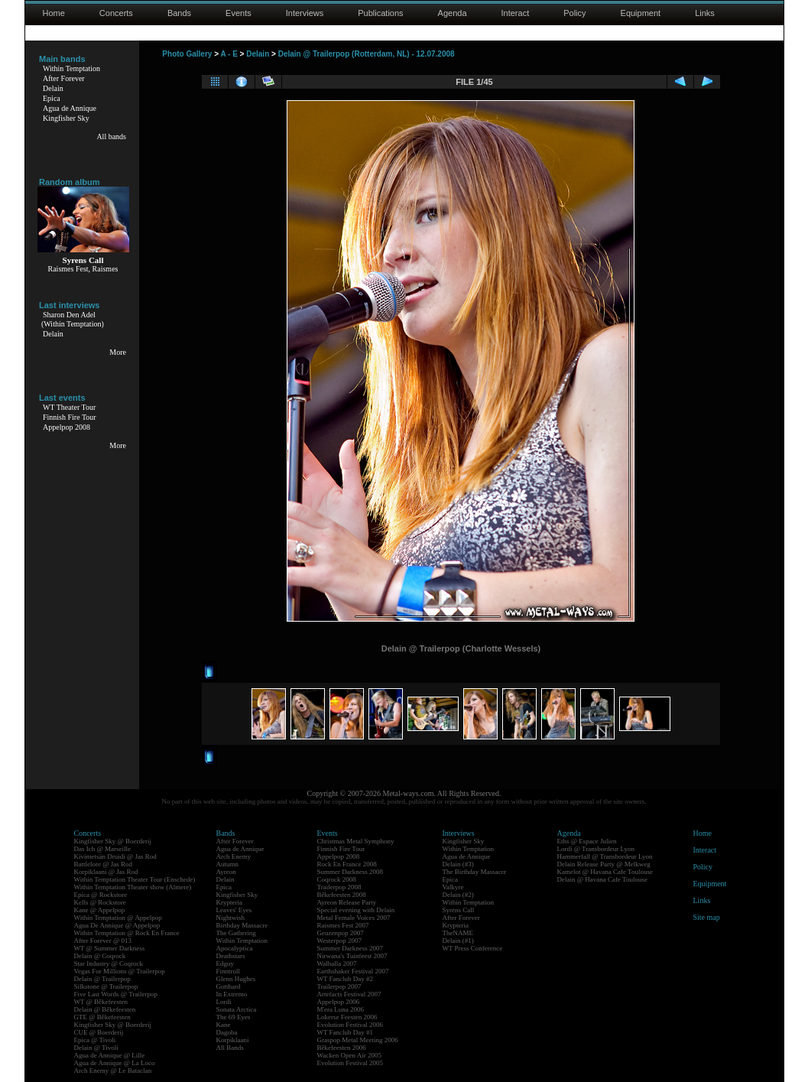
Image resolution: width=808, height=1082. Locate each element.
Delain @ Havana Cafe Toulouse (602, 879)
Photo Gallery (187, 54)
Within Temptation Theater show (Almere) (133, 887)
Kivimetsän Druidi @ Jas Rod (115, 856)
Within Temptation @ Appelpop (118, 917)
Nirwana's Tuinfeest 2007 (352, 956)
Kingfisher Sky (66, 118)
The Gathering (236, 933)
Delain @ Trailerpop (102, 979)
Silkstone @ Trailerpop (106, 986)
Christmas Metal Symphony (355, 841)
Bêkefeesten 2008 (341, 894)
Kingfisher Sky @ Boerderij (113, 841)
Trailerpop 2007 (339, 986)
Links (705, 13)
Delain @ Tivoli (96, 1047)
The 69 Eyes (233, 1017)
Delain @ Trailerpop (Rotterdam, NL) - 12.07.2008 (366, 54)
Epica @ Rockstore (101, 894)
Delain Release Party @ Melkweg (604, 864)
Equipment (641, 13)
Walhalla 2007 (337, 963)
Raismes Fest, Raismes (83, 269)
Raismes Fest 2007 (343, 925)
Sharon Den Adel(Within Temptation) (72, 319)
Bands (179, 13)
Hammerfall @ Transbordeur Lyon (605, 856)
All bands (111, 136)
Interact (515, 13)
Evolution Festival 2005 (350, 1063)
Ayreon (226, 872)
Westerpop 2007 (339, 940)
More (117, 352)
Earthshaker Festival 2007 (353, 971)
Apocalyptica (234, 948)
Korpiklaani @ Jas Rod (106, 872)
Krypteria (229, 902)
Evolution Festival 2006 (350, 1024)
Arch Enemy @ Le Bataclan (113, 1070)
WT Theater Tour (69, 407)
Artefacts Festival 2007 (349, 994)
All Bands (230, 1047)
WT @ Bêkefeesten (101, 1002)
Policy (574, 13)
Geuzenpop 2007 (340, 933)
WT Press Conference (473, 948)
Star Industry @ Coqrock (109, 963)
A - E (228, 54)
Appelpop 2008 (66, 427)
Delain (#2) (458, 894)
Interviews (305, 13)
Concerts (116, 13)
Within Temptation (71, 68)
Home (54, 13)
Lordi (224, 1002)
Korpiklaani (232, 1040)
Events (238, 13)
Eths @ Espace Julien (587, 841)
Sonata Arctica (236, 1009)
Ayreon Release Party (347, 902)
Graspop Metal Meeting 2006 (357, 1040)
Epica (51, 98)
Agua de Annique (69, 108)
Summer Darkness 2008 (350, 872)
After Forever (64, 78)
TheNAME (458, 933)
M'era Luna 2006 (341, 1009)
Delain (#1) (458, 940)
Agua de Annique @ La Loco (114, 1063)
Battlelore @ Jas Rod (103, 864)
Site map (706, 917)
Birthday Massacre (242, 925)
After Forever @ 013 (103, 940)
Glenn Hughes (236, 979)
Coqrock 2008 (336, 879)
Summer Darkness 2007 (350, 948)
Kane (223, 1024)
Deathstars (230, 956)
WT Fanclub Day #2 (345, 979)
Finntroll (228, 971)
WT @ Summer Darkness (109, 948)
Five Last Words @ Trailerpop (115, 994)
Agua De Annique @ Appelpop (117, 925)
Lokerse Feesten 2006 (347, 1017)
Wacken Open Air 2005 (349, 1055)
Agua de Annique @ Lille (109, 1055)
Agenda (452, 13)
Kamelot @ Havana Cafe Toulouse (605, 872)
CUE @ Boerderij (99, 1032)
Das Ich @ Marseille (102, 849)
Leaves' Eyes (234, 910)
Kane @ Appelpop (99, 910)
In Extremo (232, 994)
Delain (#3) (458, 864)
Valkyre (453, 887)
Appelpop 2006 (338, 1002)
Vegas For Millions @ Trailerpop (119, 971)
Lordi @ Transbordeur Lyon (596, 849)
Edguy (225, 963)
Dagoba (227, 1032)
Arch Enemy (233, 856)
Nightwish (230, 917)
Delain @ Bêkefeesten (105, 1009)
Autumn (227, 864)
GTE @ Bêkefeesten (102, 1017)
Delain (53, 88)
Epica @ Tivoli (95, 1040)
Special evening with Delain (356, 910)
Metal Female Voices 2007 (354, 917)
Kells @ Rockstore (100, 902)
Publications (380, 13)
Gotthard (228, 986)
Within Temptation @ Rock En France (127, 933)
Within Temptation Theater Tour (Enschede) (135, 879)
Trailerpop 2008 (339, 887)
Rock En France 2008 (347, 864)
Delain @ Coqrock (100, 956)
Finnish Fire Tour (69, 417)
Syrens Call (459, 910)
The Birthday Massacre (475, 872)
